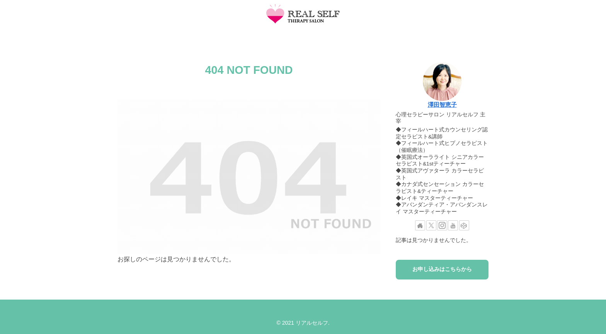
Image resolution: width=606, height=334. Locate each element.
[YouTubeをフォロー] (453, 225)
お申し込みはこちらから (442, 269)
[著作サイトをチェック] (420, 225)
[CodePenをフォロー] (464, 225)
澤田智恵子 (442, 104)
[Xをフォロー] (431, 225)
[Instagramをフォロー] (442, 225)
